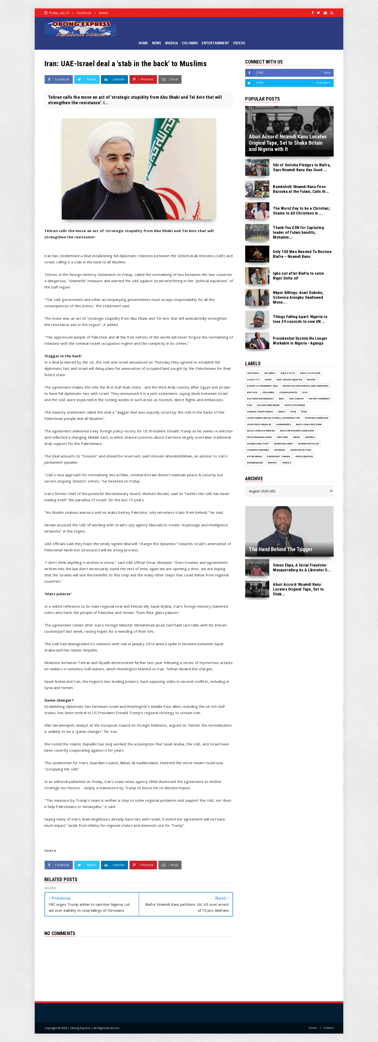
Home (313, 1027)
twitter (103, 13)
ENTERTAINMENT (215, 43)
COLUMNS (190, 43)
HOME (143, 43)
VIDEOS (239, 43)
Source (50, 850)
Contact (329, 1027)
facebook (84, 13)
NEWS (156, 43)
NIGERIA (171, 43)
